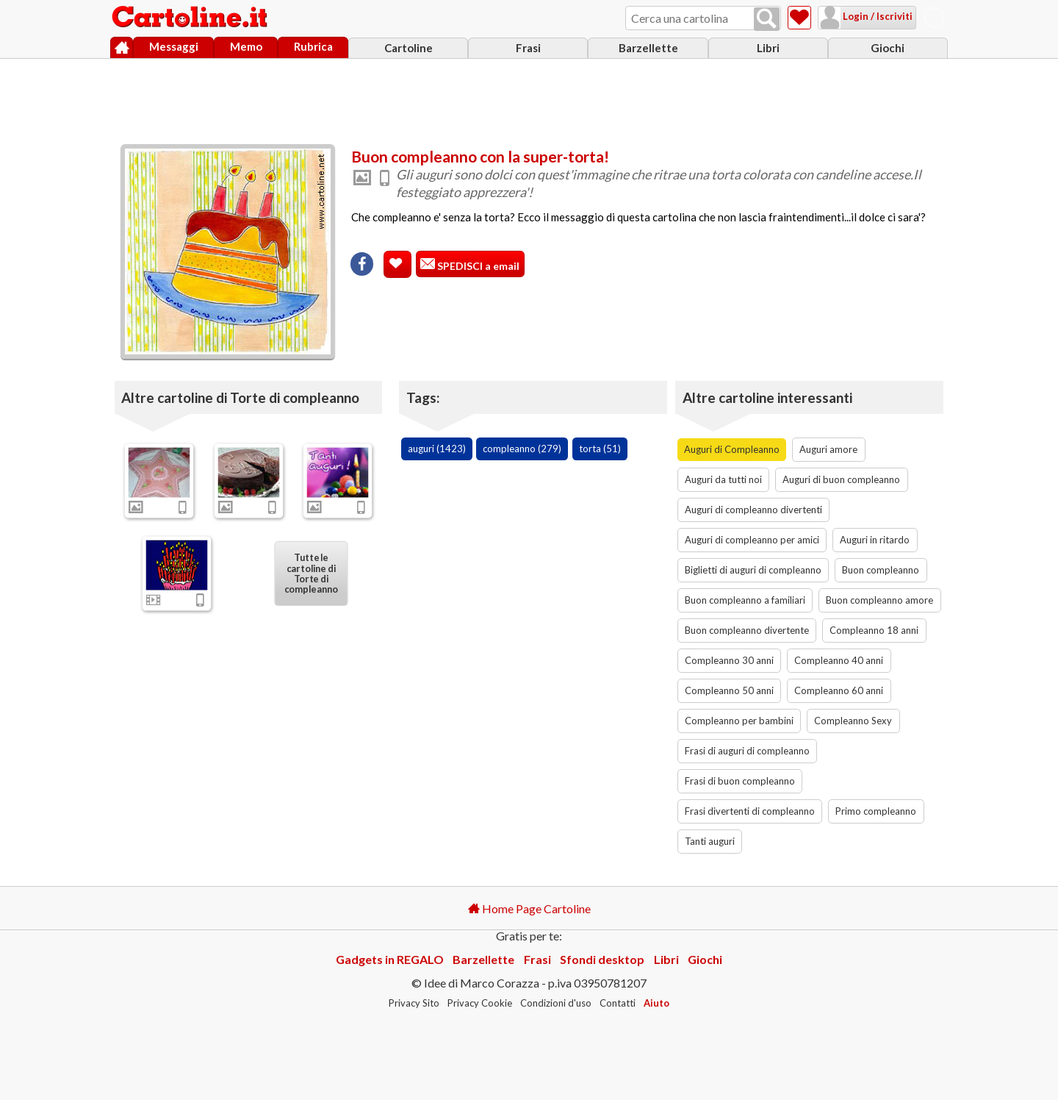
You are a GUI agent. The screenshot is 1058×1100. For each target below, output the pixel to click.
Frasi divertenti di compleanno (750, 811)
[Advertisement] (529, 98)
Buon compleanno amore (879, 600)
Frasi (528, 47)
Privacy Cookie (479, 1003)
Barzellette (648, 47)
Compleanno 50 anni (729, 690)
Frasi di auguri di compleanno (747, 751)
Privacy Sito (414, 1003)
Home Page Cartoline (529, 908)
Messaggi (173, 46)
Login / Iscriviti (877, 16)
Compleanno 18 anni (874, 630)
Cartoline (408, 47)
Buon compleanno (880, 570)
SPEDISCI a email (477, 266)
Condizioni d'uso (555, 1003)
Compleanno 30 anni (729, 660)
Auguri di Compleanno (732, 449)
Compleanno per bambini (739, 720)
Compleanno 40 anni (838, 660)
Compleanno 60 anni (838, 690)
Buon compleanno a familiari (745, 600)
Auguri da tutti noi (723, 479)
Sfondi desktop (602, 959)
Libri (768, 47)
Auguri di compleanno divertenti (753, 509)
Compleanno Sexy (853, 720)
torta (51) (600, 448)
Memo (246, 46)
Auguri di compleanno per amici (752, 540)
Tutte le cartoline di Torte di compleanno (311, 572)
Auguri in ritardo (875, 540)
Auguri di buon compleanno (841, 479)
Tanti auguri (710, 841)
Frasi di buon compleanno (740, 781)
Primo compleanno (875, 811)
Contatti (618, 1003)
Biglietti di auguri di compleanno (753, 570)
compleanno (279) (522, 448)
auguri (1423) (437, 448)
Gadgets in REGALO (390, 959)
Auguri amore (828, 449)
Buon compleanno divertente (747, 630)
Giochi (887, 47)
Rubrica (313, 46)
